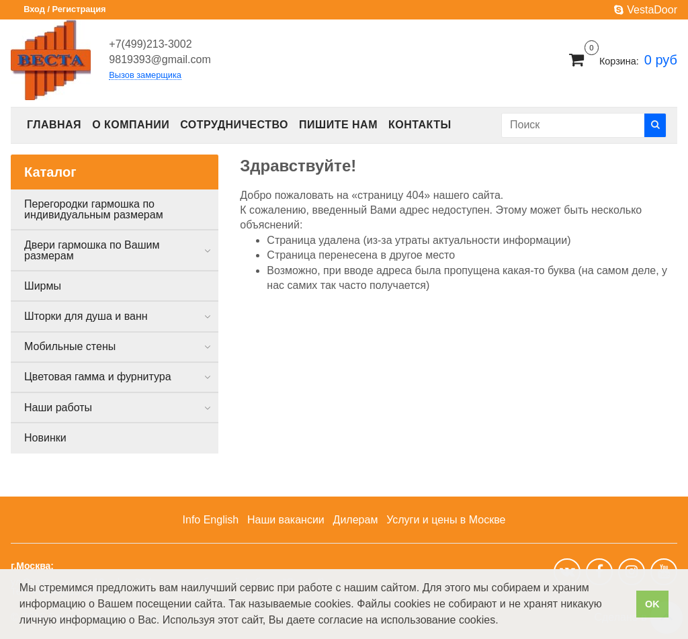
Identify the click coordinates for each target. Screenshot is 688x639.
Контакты (420, 124)
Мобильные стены (70, 346)
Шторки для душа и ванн (86, 316)
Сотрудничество (234, 124)
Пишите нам (338, 124)
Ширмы (42, 286)
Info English (211, 519)
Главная (54, 124)
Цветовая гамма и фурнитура (97, 376)
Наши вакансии (286, 519)
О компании (130, 124)
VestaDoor (645, 9)
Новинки (45, 437)
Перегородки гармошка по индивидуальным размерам (93, 209)
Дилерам (355, 519)
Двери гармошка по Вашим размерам (91, 250)
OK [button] (652, 604)
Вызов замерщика (145, 75)
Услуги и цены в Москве (445, 519)
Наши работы (58, 407)
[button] (503, 622)
